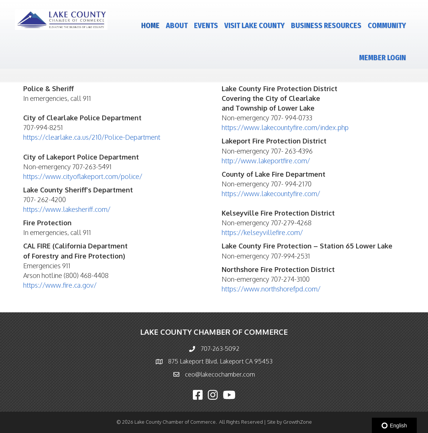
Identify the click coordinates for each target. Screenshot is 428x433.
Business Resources (326, 25)
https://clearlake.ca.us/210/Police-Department (91, 137)
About (177, 25)
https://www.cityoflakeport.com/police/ (82, 176)
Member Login (382, 57)
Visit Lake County (254, 25)
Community (387, 25)
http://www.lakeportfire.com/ (266, 161)
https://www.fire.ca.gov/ (60, 285)
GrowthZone (297, 422)
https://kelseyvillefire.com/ (262, 232)
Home (150, 25)
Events (206, 25)
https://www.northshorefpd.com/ (271, 289)
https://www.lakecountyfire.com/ (271, 193)
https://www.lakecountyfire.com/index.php (285, 127)
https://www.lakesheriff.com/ (66, 209)
